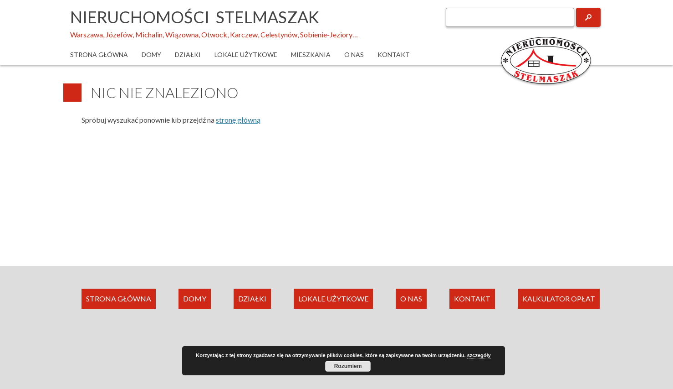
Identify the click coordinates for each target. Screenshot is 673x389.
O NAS (411, 298)
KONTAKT (472, 298)
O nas (354, 54)
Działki (188, 54)
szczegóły (479, 355)
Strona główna (99, 54)
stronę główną (238, 119)
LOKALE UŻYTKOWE (333, 298)
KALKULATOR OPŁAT (558, 298)
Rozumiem (348, 366)
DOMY (194, 298)
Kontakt (393, 54)
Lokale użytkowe (245, 54)
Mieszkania (311, 54)
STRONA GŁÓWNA (118, 298)
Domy (151, 54)
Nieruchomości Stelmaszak (194, 17)
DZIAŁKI (252, 298)
